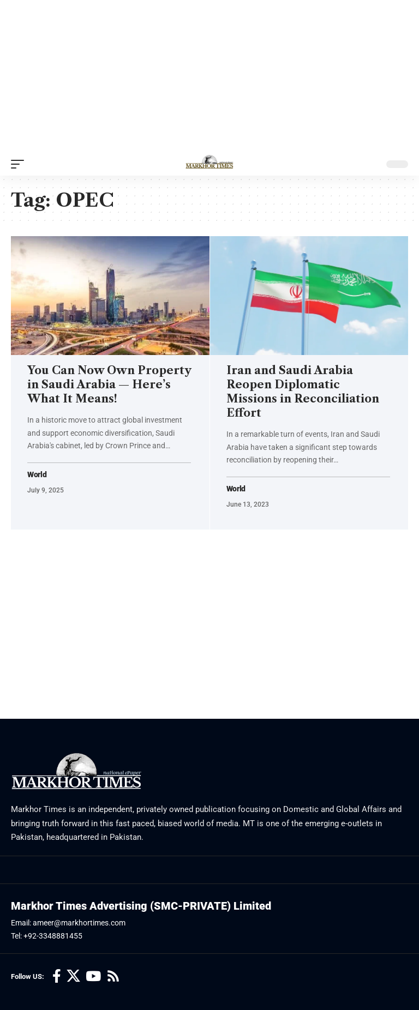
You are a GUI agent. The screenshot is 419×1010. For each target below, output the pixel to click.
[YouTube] (93, 976)
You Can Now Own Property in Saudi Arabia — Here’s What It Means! (109, 384)
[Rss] (113, 976)
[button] (20, 164)
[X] (73, 976)
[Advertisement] (209, 76)
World (37, 475)
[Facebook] (57, 976)
